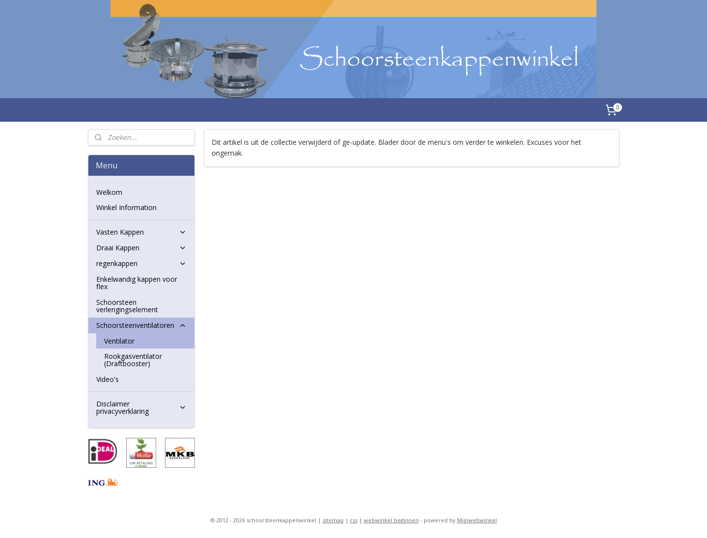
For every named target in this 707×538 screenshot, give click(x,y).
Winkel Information (126, 207)
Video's (107, 379)
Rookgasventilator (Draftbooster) (133, 359)
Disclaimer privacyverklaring (141, 407)
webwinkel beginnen (391, 520)
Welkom (109, 192)
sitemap (333, 520)
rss (353, 520)
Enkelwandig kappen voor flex (136, 282)
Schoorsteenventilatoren (141, 325)
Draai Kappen (141, 247)
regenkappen (141, 263)
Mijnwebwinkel (477, 520)
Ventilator (119, 341)
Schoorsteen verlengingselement (127, 305)
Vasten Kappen (141, 232)
